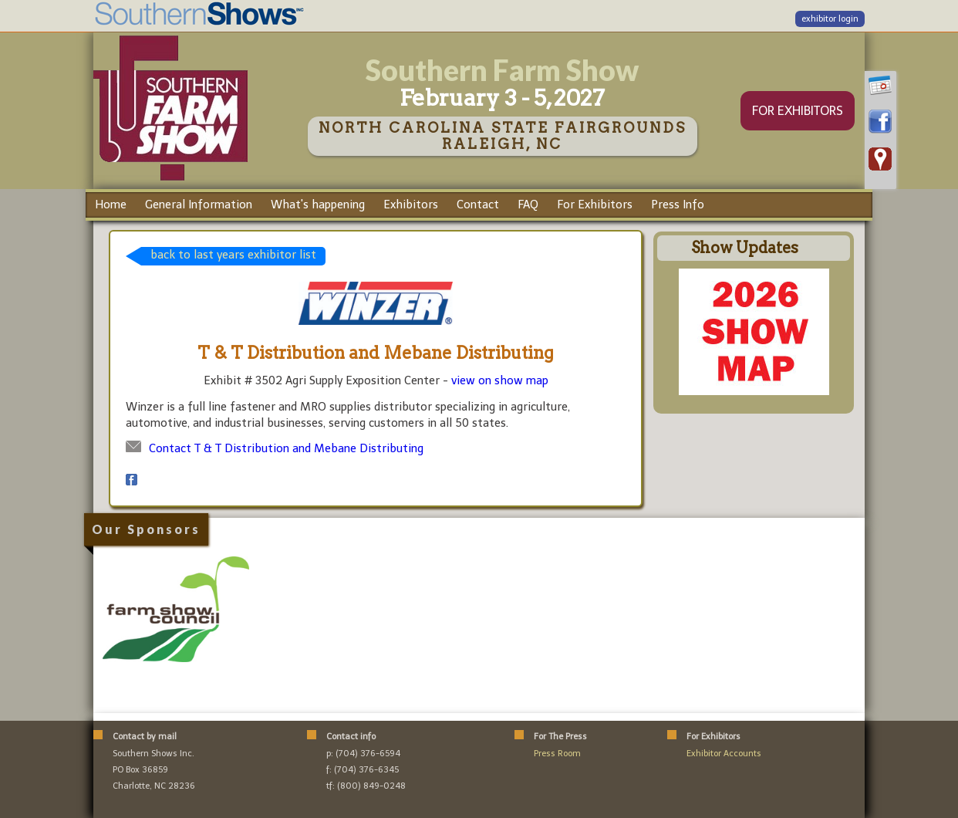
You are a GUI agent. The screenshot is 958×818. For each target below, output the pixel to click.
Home (110, 204)
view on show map (499, 380)
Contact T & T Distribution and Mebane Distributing (286, 448)
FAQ (528, 204)
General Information (198, 204)
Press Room (557, 754)
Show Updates (744, 247)
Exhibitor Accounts (723, 754)
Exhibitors (410, 204)
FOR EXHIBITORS (797, 110)
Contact (478, 204)
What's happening (318, 204)
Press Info (677, 204)
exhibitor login (829, 19)
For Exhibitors (594, 204)
